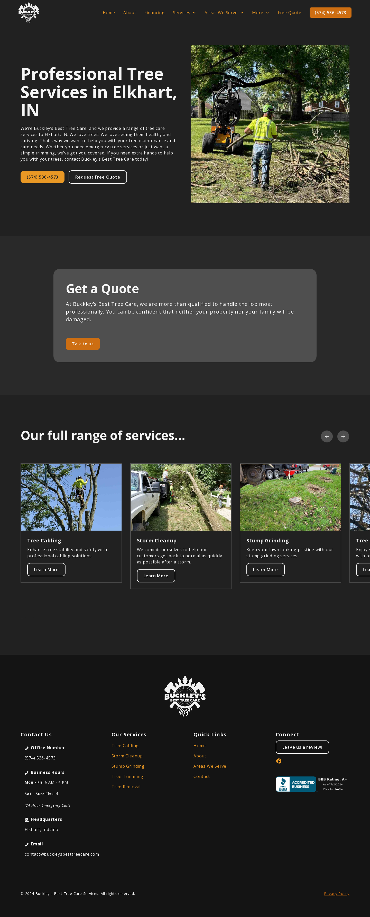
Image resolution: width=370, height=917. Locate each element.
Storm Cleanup (127, 756)
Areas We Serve (209, 766)
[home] (28, 12)
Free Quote (289, 12)
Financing (154, 12)
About (129, 12)
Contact (201, 776)
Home (109, 12)
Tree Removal (126, 786)
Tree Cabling (125, 745)
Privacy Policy (336, 893)
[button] (184, 12)
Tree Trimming (127, 776)
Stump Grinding (128, 766)
